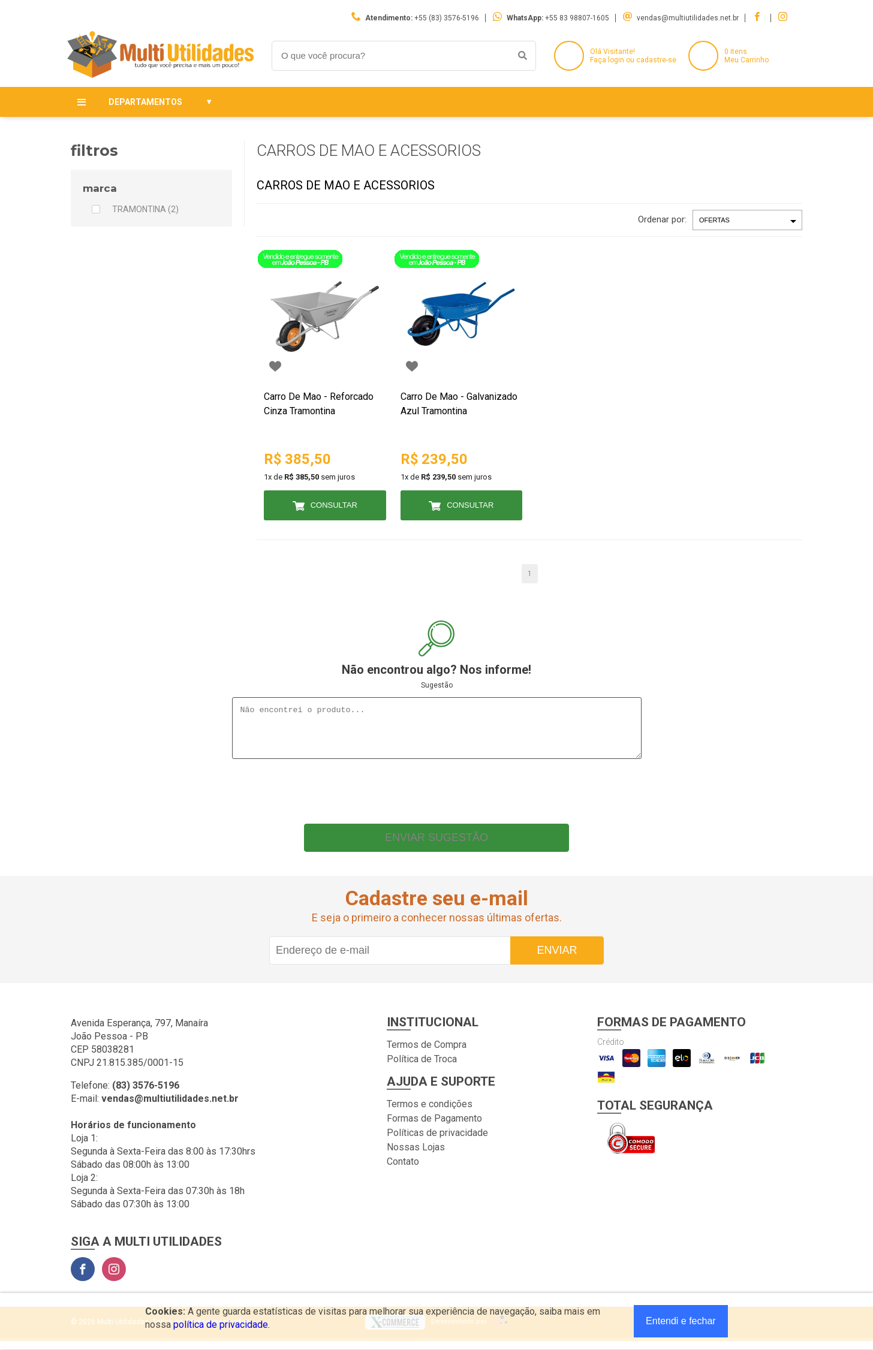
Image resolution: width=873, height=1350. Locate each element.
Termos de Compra (426, 1053)
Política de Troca (422, 1068)
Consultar (334, 505)
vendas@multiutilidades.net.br (688, 18)
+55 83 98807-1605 (577, 18)
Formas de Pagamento (434, 1127)
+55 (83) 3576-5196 (446, 18)
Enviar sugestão (436, 846)
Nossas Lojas (416, 1156)
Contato (403, 1170)
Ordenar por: (662, 219)
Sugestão (437, 685)
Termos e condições (429, 1113)
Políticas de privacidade (437, 1141)
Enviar (557, 959)
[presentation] (436, 797)
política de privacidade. (221, 1324)
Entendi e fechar (681, 1321)
